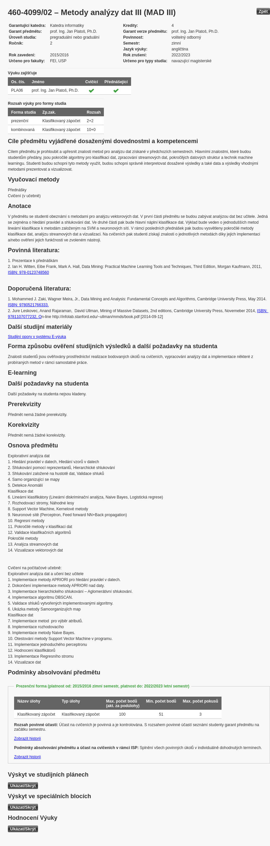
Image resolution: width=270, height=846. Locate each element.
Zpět (263, 11)
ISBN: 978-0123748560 (28, 272)
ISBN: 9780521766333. (28, 305)
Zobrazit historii (27, 738)
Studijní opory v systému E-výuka (37, 336)
